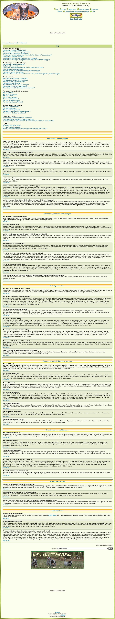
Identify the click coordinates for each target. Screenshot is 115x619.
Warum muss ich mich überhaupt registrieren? (16, 52)
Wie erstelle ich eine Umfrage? (12, 83)
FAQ (56, 9)
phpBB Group (52, 515)
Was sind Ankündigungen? (11, 99)
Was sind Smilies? (8, 96)
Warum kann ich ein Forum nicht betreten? (15, 86)
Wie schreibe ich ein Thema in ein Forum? (15, 78)
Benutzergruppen (83, 9)
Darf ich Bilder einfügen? (10, 97)
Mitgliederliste (71, 9)
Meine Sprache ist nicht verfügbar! (13, 69)
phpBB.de (63, 616)
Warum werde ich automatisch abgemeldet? (16, 53)
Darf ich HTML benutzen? (10, 94)
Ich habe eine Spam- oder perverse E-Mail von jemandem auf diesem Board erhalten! (28, 121)
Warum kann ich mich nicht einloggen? (14, 50)
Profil (60, 11)
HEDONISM (62, 615)
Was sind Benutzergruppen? (11, 110)
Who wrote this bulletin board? (12, 125)
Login (92, 11)
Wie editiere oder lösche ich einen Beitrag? (15, 80)
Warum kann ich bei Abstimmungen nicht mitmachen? (19, 88)
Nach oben (6, 149)
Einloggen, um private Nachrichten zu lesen (76, 11)
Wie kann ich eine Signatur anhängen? (14, 81)
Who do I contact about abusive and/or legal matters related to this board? (25, 128)
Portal (76, 19)
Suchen (63, 9)
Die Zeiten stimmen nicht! (10, 66)
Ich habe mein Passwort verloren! (13, 56)
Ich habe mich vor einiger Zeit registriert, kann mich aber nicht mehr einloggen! (26, 60)
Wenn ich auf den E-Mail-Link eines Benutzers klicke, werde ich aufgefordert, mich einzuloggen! (31, 74)
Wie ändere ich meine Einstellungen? (14, 64)
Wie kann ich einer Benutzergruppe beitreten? (16, 111)
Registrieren (94, 9)
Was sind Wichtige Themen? (11, 100)
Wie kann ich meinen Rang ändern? (13, 72)
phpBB (54, 613)
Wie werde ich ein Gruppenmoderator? (14, 113)
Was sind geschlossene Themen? (13, 102)
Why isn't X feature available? (12, 127)
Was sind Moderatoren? (10, 108)
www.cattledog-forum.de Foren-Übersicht (15, 43)
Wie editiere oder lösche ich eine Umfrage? (16, 85)
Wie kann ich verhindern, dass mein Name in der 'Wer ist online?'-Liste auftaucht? (27, 55)
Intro (71, 19)
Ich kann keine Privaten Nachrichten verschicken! (17, 117)
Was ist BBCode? (8, 92)
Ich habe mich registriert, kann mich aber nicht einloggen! (20, 58)
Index (80, 19)
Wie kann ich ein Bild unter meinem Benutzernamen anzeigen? (21, 71)
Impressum (57, 612)
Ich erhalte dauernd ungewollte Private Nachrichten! (18, 119)
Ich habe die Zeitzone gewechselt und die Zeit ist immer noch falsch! (23, 67)
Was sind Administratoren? (11, 107)
